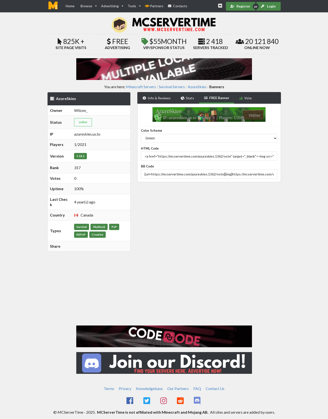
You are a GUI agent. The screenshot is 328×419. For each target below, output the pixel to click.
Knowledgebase (149, 388)
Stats (187, 98)
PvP (114, 227)
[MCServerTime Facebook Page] (130, 401)
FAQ (197, 388)
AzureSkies (197, 87)
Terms (109, 388)
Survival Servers (172, 87)
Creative (97, 234)
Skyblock (99, 227)
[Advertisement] (89, 279)
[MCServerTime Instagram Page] (164, 401)
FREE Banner (216, 98)
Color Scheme (151, 130)
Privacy (125, 388)
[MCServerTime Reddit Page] (181, 401)
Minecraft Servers (141, 87)
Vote (245, 98)
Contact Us (215, 388)
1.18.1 (80, 156)
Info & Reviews (156, 98)
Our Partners (178, 388)
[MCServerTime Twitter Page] (147, 401)
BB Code (147, 166)
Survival (81, 227)
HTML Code (150, 148)
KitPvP (80, 234)
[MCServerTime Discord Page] (197, 401)
